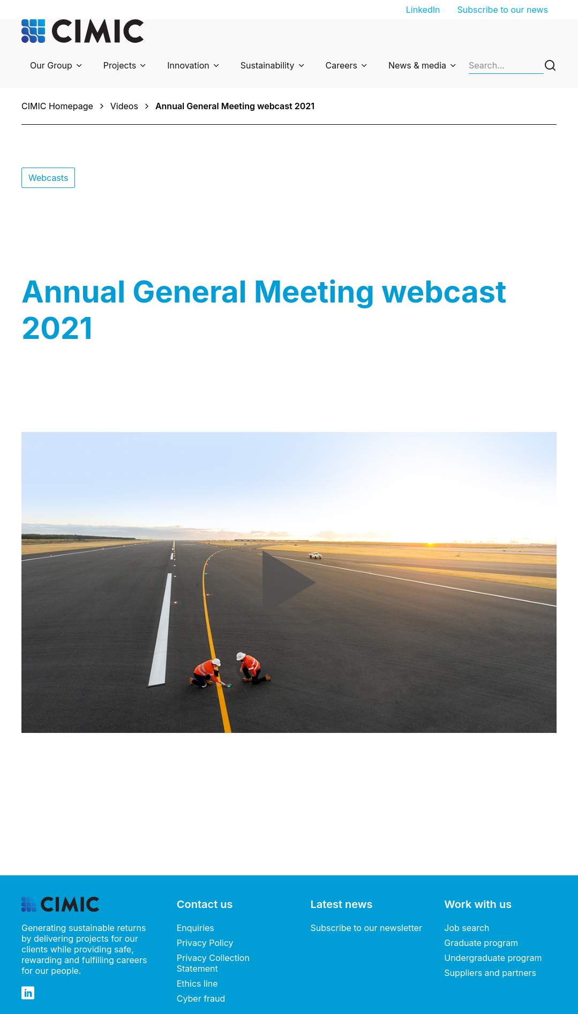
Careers (342, 65)
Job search (466, 927)
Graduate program (481, 942)
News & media (417, 65)
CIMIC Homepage (57, 106)
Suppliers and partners (490, 972)
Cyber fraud (201, 998)
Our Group (51, 65)
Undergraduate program (493, 957)
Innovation (188, 65)
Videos (124, 106)
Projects (119, 65)
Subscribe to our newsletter (366, 927)
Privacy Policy (205, 942)
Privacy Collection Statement (213, 963)
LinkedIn (423, 9)
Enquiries (195, 927)
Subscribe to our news (502, 9)
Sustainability (268, 65)
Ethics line (197, 983)
